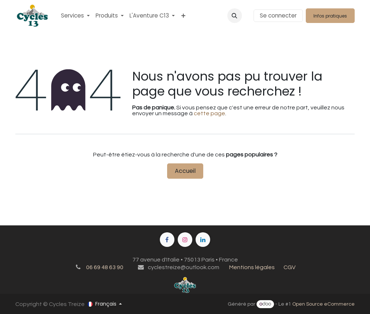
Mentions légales (252, 267)
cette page (209, 113)
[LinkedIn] (203, 239)
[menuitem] (75, 15)
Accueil (185, 171)
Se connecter (278, 15)
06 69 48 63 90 (104, 267)
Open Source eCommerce (323, 304)
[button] (234, 15)
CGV (290, 267)
